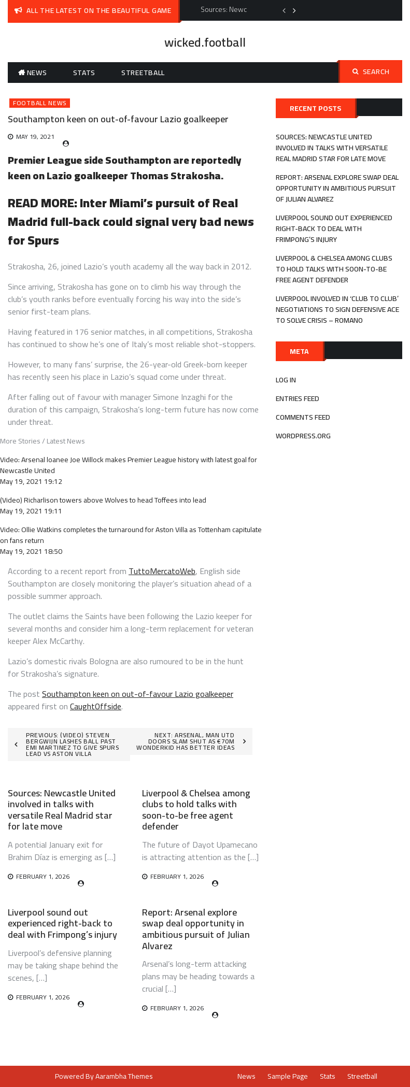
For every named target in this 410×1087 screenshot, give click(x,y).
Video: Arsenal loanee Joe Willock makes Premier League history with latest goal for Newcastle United (128, 465)
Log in (286, 380)
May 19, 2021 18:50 (31, 551)
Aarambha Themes (124, 1076)
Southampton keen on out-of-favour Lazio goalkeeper (137, 694)
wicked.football (205, 42)
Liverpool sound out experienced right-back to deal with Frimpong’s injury (62, 923)
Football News (39, 103)
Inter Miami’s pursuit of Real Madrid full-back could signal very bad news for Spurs (131, 221)
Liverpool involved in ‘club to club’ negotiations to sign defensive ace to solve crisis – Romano (337, 309)
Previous (284, 10)
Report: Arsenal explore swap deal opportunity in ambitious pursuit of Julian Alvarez (196, 929)
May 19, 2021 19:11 (31, 511)
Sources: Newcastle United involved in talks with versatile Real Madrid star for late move (62, 809)
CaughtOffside (95, 706)
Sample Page (287, 1076)
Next (294, 10)
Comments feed (303, 417)
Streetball (143, 72)
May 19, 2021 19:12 (31, 481)
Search (371, 71)
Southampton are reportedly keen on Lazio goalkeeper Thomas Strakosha (124, 167)
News (37, 72)
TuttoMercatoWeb (162, 571)
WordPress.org (303, 435)
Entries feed (297, 398)
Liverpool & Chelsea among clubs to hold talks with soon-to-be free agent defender (196, 809)
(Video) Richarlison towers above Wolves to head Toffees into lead (103, 500)
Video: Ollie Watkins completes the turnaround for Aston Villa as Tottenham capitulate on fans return (131, 535)
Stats (84, 72)
